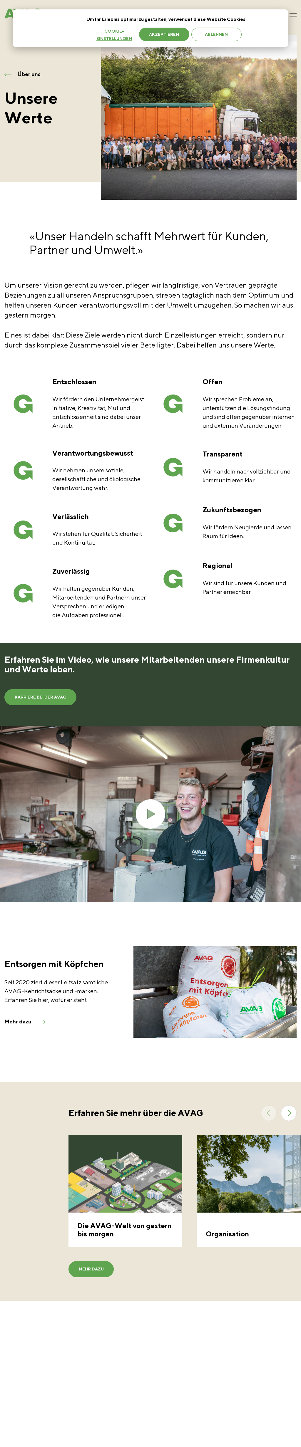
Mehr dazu (88, 1276)
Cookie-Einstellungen (114, 35)
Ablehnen (216, 34)
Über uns (22, 74)
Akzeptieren (164, 34)
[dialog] (150, 28)
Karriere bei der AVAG (37, 698)
